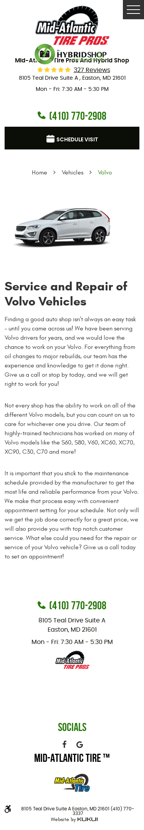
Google (80, 744)
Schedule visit (77, 140)
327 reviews (92, 70)
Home (39, 172)
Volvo (105, 172)
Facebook (64, 744)
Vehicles (72, 172)
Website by (73, 820)
